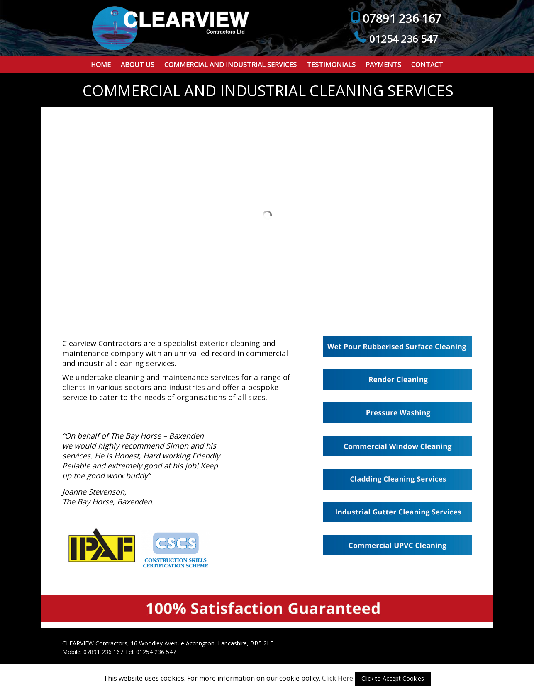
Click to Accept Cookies (392, 678)
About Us (137, 64)
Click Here (337, 678)
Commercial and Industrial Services (230, 64)
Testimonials (331, 64)
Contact (427, 64)
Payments (383, 64)
